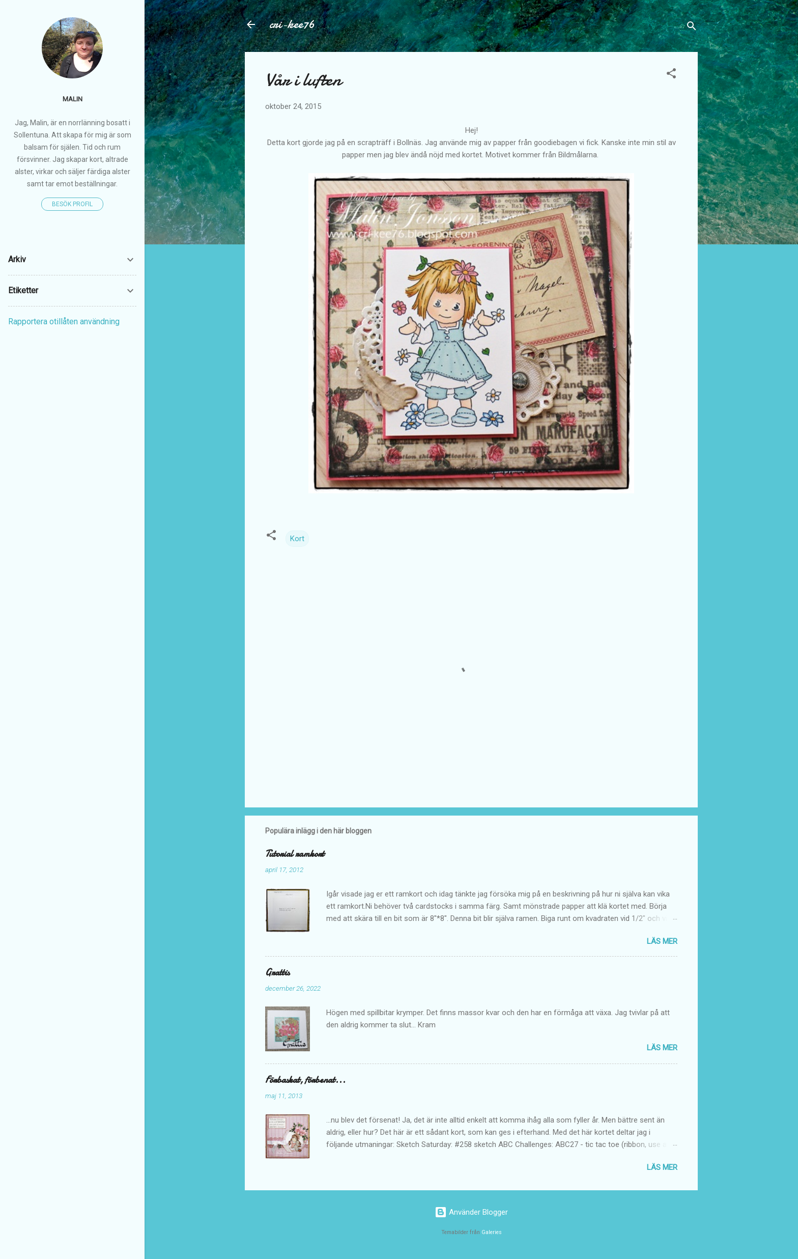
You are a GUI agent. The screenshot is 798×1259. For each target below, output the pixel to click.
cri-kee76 (292, 24)
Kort (297, 538)
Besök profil (72, 204)
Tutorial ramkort (294, 854)
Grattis (277, 972)
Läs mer (662, 941)
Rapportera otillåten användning (64, 321)
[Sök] (692, 27)
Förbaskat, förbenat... (305, 1080)
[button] (671, 75)
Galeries (491, 1232)
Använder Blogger (471, 1212)
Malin (72, 99)
